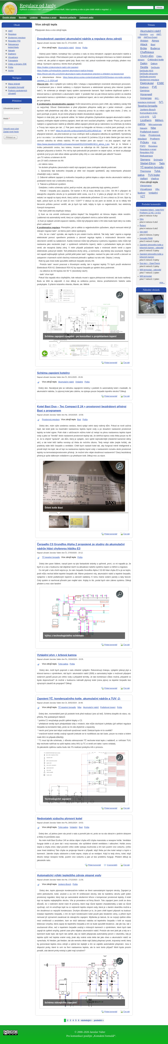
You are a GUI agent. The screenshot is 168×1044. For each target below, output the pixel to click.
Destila (144, 67)
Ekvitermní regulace (16, 38)
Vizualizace (13, 57)
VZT (142, 196)
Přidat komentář (110, 363)
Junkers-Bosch (64, 884)
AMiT (10, 31)
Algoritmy (144, 34)
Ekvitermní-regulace (149, 79)
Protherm (155, 138)
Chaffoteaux (147, 52)
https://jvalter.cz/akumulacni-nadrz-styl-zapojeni (57, 67)
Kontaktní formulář (16, 87)
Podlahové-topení (149, 131)
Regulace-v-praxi (148, 149)
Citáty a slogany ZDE (17, 64)
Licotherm (145, 120)
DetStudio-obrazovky (149, 74)
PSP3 (142, 146)
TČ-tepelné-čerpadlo (152, 167)
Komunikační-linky (148, 113)
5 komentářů (112, 865)
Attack (143, 44)
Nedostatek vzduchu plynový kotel (59, 818)
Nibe (79, 707)
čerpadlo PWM (146, 238)
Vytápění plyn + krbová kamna (56, 655)
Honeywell (146, 94)
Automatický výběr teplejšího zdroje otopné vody (69, 875)
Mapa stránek (14, 84)
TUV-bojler (154, 175)
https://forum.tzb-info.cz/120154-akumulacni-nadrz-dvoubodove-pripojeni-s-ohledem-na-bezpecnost (80, 74)
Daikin (143, 63)
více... (162, 282)
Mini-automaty (155, 124)
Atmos (78, 48)
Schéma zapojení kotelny (53, 372)
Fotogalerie (13, 60)
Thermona (145, 171)
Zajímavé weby (87, 17)
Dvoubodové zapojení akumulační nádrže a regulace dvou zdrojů (79, 38)
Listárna (34, 17)
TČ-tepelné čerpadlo (51, 557)
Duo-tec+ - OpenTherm (150, 263)
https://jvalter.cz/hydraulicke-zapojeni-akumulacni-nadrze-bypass (65, 70)
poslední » (99, 1020)
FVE (154, 87)
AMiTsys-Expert (150, 37)
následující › (86, 1020)
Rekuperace (146, 155)
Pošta (84, 48)
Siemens (145, 159)
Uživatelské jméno (12, 108)
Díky (142, 219)
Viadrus (155, 178)
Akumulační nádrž (66, 48)
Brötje (143, 48)
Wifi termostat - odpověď (150, 270)
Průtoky (144, 142)
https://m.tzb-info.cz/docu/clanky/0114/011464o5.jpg (78, 131)
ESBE (160, 83)
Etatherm (12, 54)
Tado (162, 163)
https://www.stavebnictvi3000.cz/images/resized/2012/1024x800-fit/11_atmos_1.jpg (73, 144)
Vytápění (79, 382)
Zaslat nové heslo (11, 132)
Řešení (143, 225)
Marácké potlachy (68, 17)
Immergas (146, 98)
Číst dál (126, 363)
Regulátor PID (14, 41)
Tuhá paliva (63, 664)
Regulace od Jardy (38, 5)
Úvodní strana (9, 17)
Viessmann (146, 185)
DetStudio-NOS (146, 71)
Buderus (155, 48)
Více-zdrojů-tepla (149, 182)
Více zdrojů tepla (49, 48)
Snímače (158, 159)
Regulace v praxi (48, 17)
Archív (11, 70)
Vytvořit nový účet (11, 129)
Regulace (12, 34)
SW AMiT (144, 232)
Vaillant (144, 178)
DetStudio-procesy (148, 77)
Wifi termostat (146, 276)
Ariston (144, 40)
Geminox (145, 90)
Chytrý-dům (147, 56)
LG (154, 116)
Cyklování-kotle (156, 59)
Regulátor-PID (147, 152)
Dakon (154, 63)
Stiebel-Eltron (148, 163)
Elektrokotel (147, 83)
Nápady (11, 50)
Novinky (23, 17)
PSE (154, 142)
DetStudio (155, 67)
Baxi (79, 419)
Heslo (6, 118)
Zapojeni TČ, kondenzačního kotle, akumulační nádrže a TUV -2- (79, 698)
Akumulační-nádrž (150, 31)
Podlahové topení (108, 707)
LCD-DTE (144, 116)
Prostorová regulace (51, 419)
